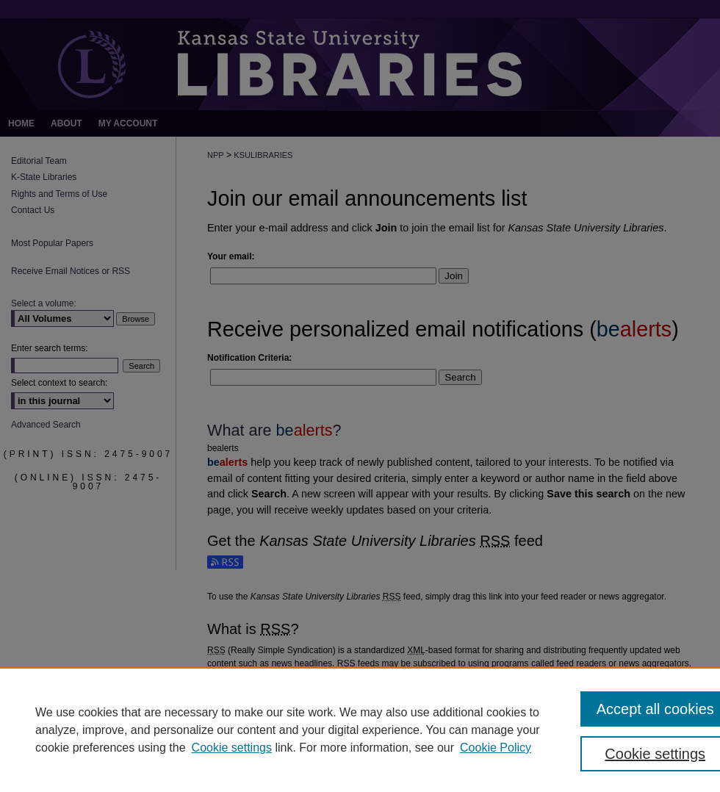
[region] (360, 729)
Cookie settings (232, 747)
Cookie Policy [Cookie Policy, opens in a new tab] (495, 747)
